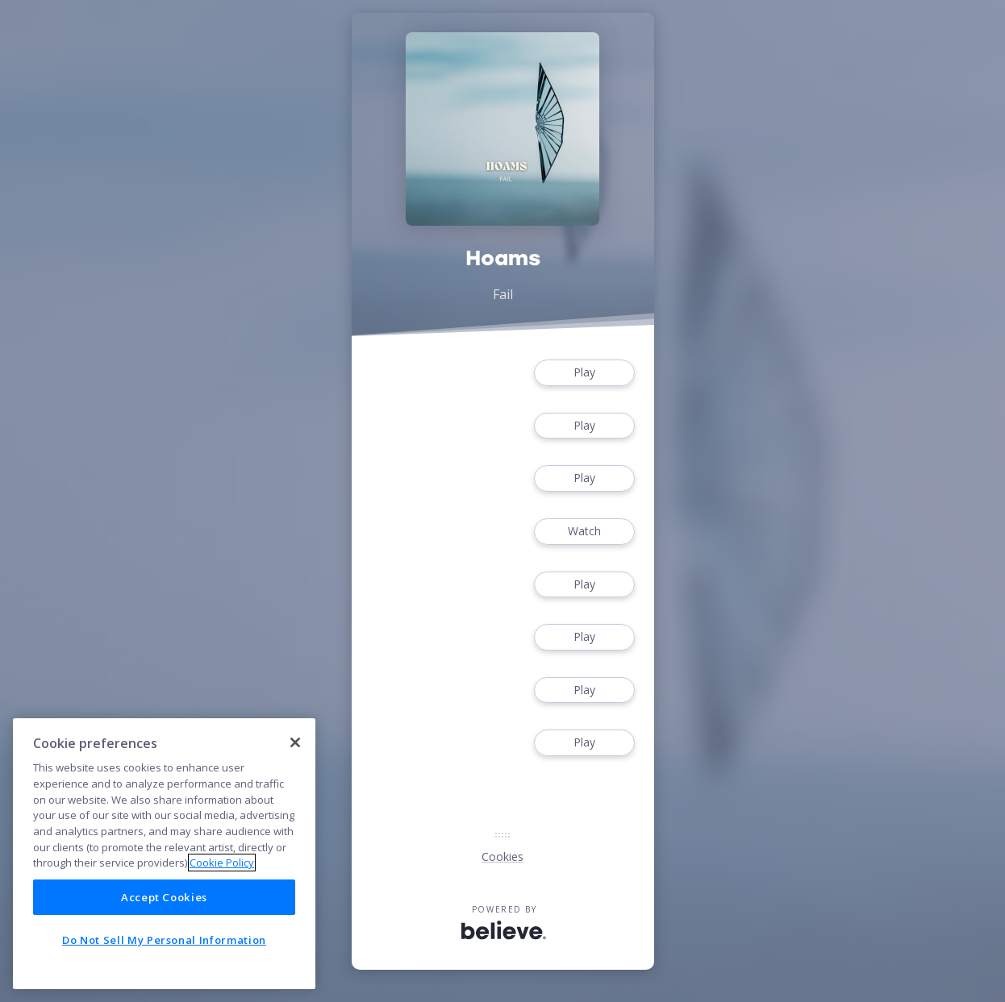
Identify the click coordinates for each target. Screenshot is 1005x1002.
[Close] (295, 742)
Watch (584, 531)
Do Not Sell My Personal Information (164, 940)
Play (584, 372)
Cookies (502, 856)
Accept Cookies (164, 897)
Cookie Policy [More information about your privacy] (222, 862)
